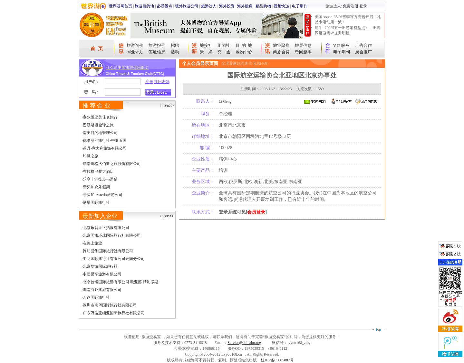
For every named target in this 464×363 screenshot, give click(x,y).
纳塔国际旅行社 (96, 202)
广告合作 (363, 45)
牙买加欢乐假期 (96, 187)
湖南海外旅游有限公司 (102, 289)
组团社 (224, 45)
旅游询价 (135, 45)
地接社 (206, 45)
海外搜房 (245, 6)
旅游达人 (209, 6)
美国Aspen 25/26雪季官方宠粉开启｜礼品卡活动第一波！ (348, 19)
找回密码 (161, 81)
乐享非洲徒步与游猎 (100, 179)
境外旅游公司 (186, 6)
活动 (175, 51)
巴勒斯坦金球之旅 (98, 125)
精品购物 (263, 6)
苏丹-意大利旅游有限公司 (105, 148)
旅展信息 (303, 45)
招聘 (175, 45)
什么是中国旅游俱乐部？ (127, 67)
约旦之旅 (90, 156)
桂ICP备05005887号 (277, 360)
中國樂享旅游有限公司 (102, 274)
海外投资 (227, 6)
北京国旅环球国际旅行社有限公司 (112, 235)
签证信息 (157, 51)
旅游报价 (157, 45)
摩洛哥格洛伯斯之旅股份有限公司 (112, 163)
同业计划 (135, 51)
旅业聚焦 (281, 45)
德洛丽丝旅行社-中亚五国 (105, 140)
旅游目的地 (144, 6)
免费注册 (350, 6)
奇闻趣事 (303, 51)
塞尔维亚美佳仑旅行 (100, 117)
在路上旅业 (92, 243)
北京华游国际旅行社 (100, 266)
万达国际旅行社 (96, 297)
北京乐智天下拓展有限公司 (106, 227)
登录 (363, 6)
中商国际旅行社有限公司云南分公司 (114, 258)
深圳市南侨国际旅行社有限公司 (110, 305)
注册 (149, 81)
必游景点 (164, 6)
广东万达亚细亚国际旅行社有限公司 (114, 313)
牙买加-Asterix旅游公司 (102, 194)
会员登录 (256, 212)
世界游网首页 (120, 6)
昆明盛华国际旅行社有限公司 (108, 251)
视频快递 (281, 6)
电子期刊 (299, 6)
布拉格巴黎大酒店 (98, 171)
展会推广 (363, 51)
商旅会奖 (281, 51)
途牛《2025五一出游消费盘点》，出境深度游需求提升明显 (348, 30)
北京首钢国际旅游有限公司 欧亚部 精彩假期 (120, 282)
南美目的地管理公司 (100, 132)
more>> (167, 105)
